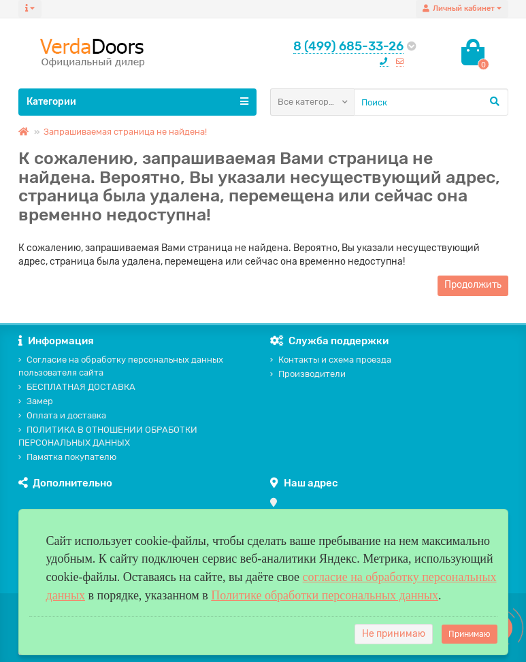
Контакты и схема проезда (330, 359)
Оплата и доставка (62, 415)
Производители (308, 374)
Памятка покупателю (67, 457)
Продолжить (473, 285)
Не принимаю (393, 634)
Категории (137, 101)
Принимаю (469, 634)
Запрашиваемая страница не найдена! (125, 132)
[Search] (431, 102)
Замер (35, 401)
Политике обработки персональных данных (324, 595)
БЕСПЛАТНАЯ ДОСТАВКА (76, 387)
